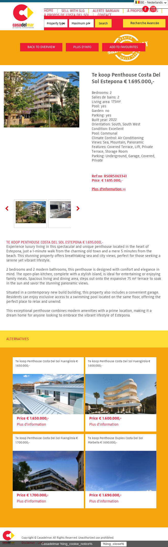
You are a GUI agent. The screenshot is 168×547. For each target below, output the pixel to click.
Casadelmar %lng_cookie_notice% (67, 544)
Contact (104, 15)
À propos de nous (142, 11)
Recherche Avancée (144, 23)
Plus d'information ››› (109, 189)
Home (48, 10)
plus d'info (82, 47)
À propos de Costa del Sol (66, 15)
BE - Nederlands (149, 2)
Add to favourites (124, 47)
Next (77, 208)
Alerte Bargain (106, 11)
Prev (8, 208)
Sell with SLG (73, 11)
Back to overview (41, 47)
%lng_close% (113, 544)
